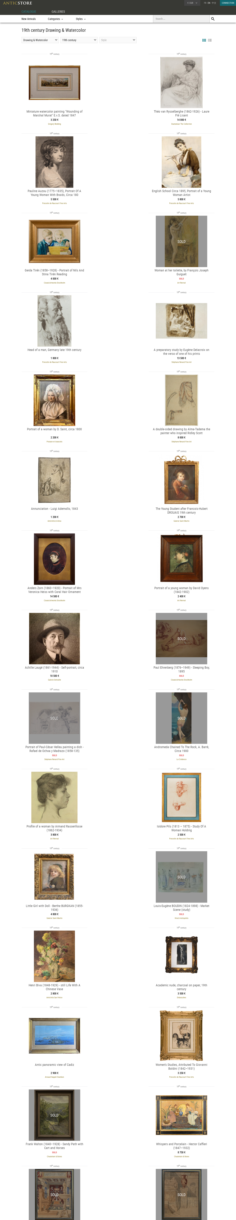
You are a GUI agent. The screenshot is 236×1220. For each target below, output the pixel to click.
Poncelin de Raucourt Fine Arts (184, 123)
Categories (68, 1190)
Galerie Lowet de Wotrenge (184, 910)
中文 (214, 2)
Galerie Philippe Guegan (118, 831)
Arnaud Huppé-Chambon (51, 753)
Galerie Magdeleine (115, 1146)
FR (205, 2)
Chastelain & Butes (184, 753)
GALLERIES (60, 11)
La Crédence (185, 517)
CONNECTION (228, 2)
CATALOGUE (29, 11)
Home (183, 1191)
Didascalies (184, 674)
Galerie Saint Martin (184, 359)
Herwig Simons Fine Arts (184, 989)
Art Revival (184, 202)
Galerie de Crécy (180, 1146)
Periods (67, 1198)
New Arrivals (29, 19)
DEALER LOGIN (38, 1191)
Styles (66, 1194)
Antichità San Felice (118, 674)
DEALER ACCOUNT (33, 1186)
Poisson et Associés (184, 280)
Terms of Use (102, 1214)
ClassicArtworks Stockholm (118, 202)
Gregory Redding (51, 123)
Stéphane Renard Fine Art (118, 280)
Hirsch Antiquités (51, 674)
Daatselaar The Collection (118, 123)
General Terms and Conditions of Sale (124, 1214)
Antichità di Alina (118, 359)
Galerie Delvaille (184, 438)
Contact (184, 1194)
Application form (35, 1197)
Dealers (107, 1190)
